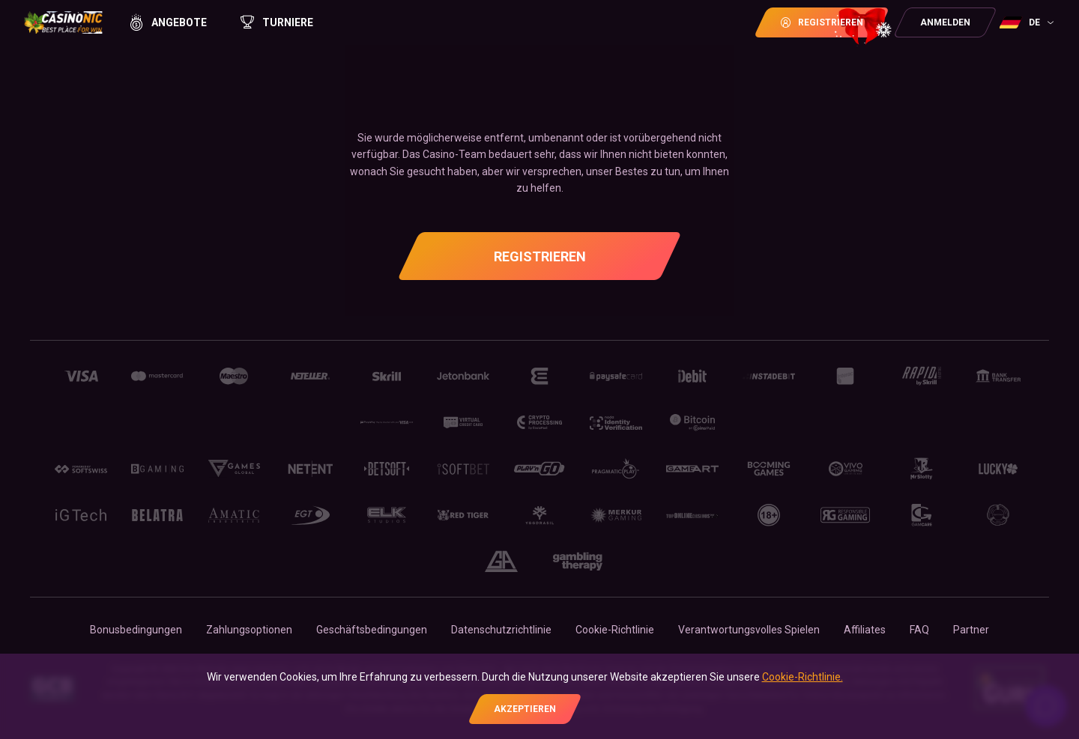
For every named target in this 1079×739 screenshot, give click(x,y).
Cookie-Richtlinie (614, 630)
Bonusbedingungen (136, 630)
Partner (971, 630)
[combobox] (1028, 22)
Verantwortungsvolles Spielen (749, 630)
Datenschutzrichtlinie (501, 630)
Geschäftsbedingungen (371, 630)
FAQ (919, 630)
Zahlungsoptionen (249, 630)
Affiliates (865, 630)
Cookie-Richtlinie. (802, 677)
